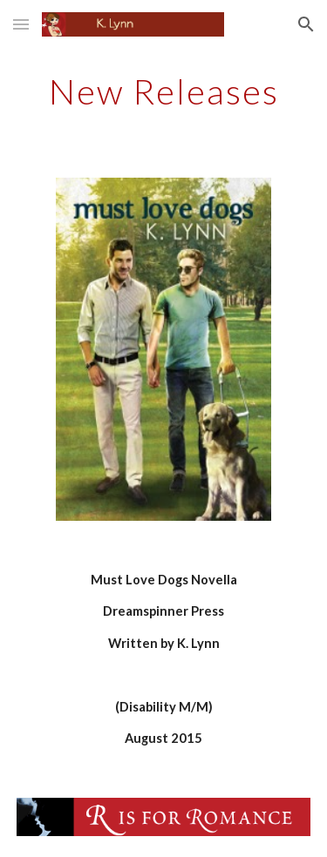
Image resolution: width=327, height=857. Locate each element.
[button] (21, 24)
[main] (164, 91)
